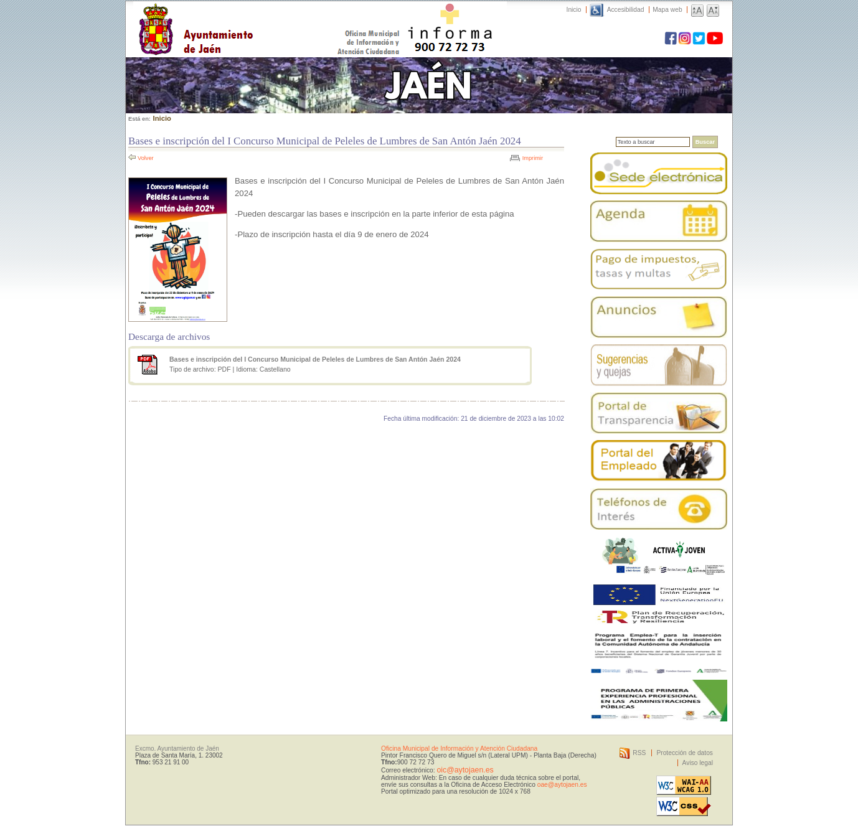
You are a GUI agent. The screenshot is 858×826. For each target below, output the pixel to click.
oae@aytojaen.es (562, 784)
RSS (639, 752)
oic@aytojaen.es (464, 770)
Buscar (705, 142)
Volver (146, 158)
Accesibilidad (625, 9)
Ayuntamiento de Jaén (250, 16)
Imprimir (532, 158)
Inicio (574, 9)
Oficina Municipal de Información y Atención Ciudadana (459, 748)
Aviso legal (697, 762)
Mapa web (667, 9)
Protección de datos (684, 752)
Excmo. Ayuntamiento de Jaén (177, 748)
